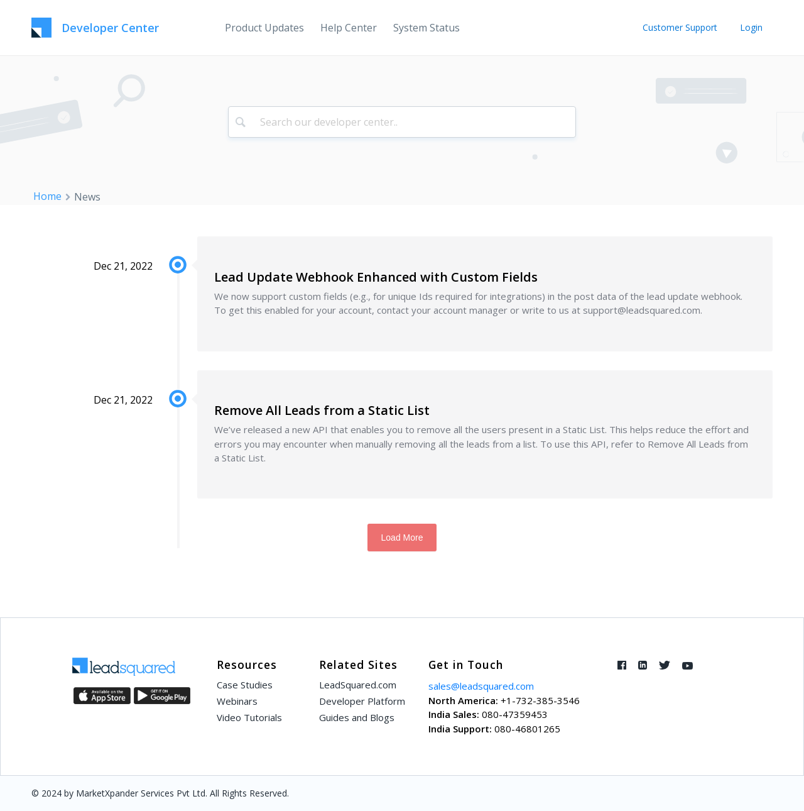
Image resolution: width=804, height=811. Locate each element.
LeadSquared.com (357, 684)
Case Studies (245, 684)
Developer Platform (362, 701)
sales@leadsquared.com (481, 686)
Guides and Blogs (356, 717)
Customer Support (680, 27)
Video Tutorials (249, 717)
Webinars (237, 701)
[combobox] (402, 122)
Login (751, 27)
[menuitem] (264, 27)
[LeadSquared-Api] (95, 27)
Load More (402, 537)
